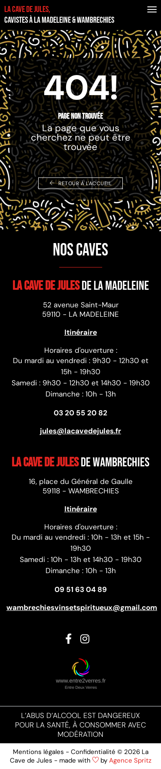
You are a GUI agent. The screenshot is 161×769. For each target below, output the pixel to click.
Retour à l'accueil (80, 183)
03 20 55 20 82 (80, 413)
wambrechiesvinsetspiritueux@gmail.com (80, 607)
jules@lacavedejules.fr (80, 431)
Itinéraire (80, 332)
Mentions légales (38, 752)
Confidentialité (93, 752)
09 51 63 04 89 (81, 589)
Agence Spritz (130, 760)
